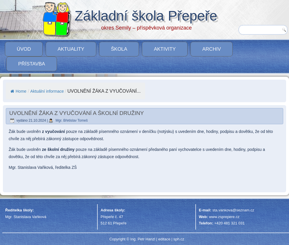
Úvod (24, 49)
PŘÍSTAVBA (31, 64)
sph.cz (178, 239)
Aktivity (165, 49)
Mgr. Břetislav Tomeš (71, 120)
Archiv (211, 49)
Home (18, 91)
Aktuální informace (47, 91)
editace (164, 239)
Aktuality (71, 49)
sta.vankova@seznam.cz (233, 210)
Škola (119, 49)
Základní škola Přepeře (146, 15)
